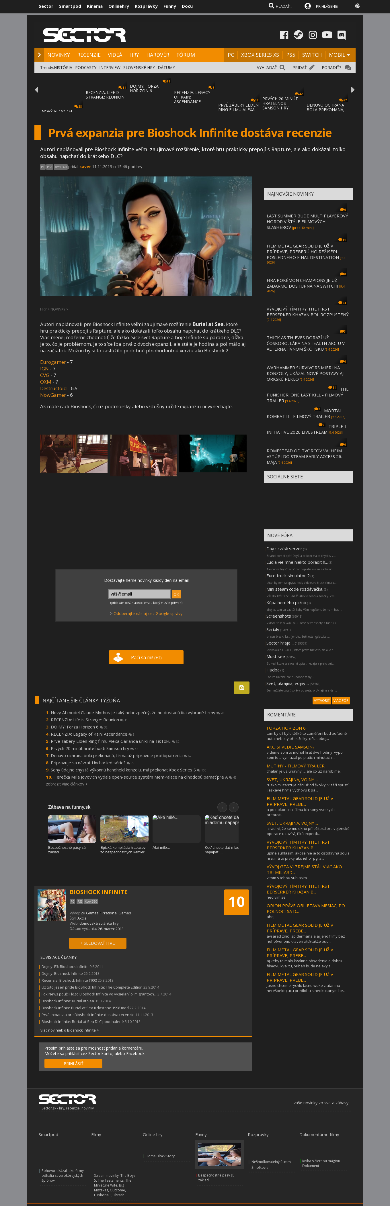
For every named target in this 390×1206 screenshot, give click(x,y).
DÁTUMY (166, 67)
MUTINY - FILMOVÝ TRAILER (296, 766)
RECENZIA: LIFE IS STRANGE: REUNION (105, 95)
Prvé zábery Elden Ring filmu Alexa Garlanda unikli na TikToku (115, 741)
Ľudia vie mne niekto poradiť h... (297, 562)
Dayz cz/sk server (284, 548)
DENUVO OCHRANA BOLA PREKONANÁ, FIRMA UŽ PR (325, 109)
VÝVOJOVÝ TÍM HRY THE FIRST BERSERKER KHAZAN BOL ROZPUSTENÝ (308, 311)
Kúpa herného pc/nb (286, 602)
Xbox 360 (60, 167)
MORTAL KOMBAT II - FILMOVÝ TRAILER (304, 413)
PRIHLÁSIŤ (73, 1063)
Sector (46, 6)
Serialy (272, 629)
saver (85, 166)
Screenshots (278, 616)
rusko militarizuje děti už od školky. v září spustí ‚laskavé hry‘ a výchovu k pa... (307, 787)
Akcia (82, 918)
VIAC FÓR (341, 700)
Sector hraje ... (280, 643)
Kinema (95, 6)
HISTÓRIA (63, 67)
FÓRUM (185, 54)
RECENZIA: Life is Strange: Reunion (89, 719)
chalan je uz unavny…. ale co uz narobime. (304, 771)
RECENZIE (89, 54)
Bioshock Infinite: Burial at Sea (68, 1000)
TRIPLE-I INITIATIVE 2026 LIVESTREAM (306, 429)
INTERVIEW (109, 67)
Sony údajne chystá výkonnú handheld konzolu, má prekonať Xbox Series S (128, 770)
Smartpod (70, 6)
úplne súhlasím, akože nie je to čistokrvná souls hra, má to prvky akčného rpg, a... (308, 856)
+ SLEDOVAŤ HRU (98, 943)
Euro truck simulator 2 (288, 575)
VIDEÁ (115, 54)
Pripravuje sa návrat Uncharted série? (92, 762)
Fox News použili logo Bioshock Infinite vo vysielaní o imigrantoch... (99, 994)
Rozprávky (146, 6)
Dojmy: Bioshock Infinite (62, 973)
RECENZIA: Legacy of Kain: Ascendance (92, 734)
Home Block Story (160, 1156)
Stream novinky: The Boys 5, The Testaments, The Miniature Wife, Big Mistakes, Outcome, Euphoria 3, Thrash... (114, 1185)
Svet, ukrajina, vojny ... (287, 683)
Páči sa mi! (146, 657)
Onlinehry (118, 6)
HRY (134, 54)
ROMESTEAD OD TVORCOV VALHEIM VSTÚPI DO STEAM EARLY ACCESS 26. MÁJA (304, 456)
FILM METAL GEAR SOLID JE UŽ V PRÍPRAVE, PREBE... (300, 801)
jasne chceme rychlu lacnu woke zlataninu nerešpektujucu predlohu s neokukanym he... (306, 988)
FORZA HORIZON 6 (286, 728)
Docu (187, 6)
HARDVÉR (157, 54)
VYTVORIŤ (322, 700)
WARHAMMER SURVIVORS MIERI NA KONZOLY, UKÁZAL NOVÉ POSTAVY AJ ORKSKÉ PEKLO (305, 373)
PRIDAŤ (299, 67)
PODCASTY (85, 67)
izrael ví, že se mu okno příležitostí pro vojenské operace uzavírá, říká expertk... (308, 831)
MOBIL (337, 54)
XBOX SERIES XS (260, 54)
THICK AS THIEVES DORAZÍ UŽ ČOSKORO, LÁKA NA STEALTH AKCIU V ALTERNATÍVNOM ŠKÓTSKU (306, 343)
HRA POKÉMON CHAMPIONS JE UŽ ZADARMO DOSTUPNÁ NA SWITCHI (302, 283)
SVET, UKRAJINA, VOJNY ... (292, 779)
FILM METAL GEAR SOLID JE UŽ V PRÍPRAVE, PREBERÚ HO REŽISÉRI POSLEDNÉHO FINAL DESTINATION (303, 251)
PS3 (49, 167)
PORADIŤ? (331, 67)
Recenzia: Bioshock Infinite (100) (69, 980)
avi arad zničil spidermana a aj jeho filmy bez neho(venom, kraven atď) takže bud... (306, 939)
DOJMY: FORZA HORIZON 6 (144, 88)
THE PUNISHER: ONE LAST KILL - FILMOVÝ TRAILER (308, 394)
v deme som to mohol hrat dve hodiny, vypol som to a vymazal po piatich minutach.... (305, 755)
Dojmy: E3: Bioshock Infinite (65, 966)
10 (236, 901)
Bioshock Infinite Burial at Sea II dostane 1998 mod (85, 1007)
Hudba (273, 670)
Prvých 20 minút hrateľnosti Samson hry (94, 748)
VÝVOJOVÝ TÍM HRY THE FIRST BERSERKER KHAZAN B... (298, 845)
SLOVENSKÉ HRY (139, 67)
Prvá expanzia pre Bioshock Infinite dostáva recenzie (88, 1014)
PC (231, 54)
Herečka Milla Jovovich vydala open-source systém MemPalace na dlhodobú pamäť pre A (145, 777)
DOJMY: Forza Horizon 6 (79, 727)
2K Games (90, 913)
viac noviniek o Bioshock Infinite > (69, 1030)
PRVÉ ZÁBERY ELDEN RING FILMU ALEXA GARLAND (238, 109)
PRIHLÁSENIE (327, 6)
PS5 (290, 54)
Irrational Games (116, 913)
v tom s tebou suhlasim (287, 877)
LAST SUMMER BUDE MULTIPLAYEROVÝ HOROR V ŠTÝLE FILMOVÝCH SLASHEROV (307, 221)
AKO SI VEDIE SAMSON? (291, 747)
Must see (275, 656)
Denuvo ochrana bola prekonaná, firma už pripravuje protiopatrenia (121, 755)
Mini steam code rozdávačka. (294, 589)
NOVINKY (58, 54)
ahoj (270, 916)
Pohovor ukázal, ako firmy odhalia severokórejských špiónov (63, 1175)
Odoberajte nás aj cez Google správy (148, 613)
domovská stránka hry (99, 923)
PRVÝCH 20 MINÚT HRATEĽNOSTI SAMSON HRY (280, 103)
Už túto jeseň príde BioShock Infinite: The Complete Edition (92, 987)
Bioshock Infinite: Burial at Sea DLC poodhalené (83, 1021)
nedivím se (276, 897)
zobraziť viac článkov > (67, 784)
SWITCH (312, 54)
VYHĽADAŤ (267, 67)
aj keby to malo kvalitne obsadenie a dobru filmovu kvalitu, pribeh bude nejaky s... (304, 963)
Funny (169, 6)
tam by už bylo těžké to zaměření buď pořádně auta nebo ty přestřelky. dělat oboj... (307, 736)
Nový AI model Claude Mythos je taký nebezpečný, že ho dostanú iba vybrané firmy (137, 712)
